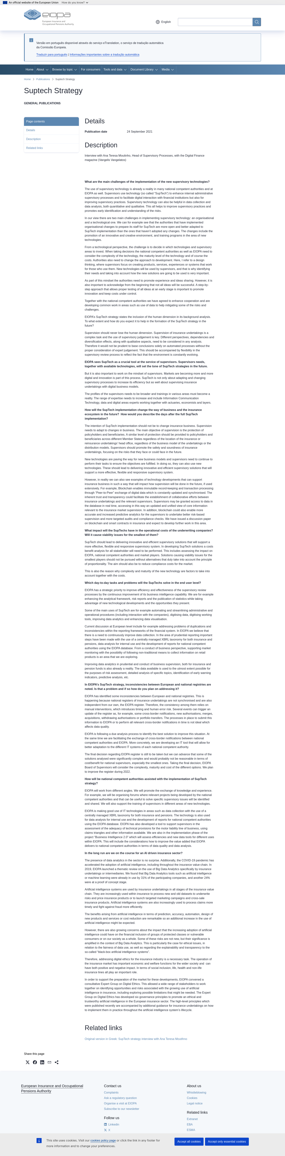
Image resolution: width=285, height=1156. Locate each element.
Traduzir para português (51, 54)
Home (29, 69)
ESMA (191, 1129)
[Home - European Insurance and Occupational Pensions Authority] (49, 17)
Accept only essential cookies (227, 1141)
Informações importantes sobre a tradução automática (104, 54)
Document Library (142, 69)
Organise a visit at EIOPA (120, 1103)
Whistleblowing (196, 1092)
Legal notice (194, 1103)
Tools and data (112, 69)
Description (33, 139)
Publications (43, 79)
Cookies (192, 1098)
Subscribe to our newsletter (121, 1108)
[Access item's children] (48, 69)
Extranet (192, 1119)
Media (166, 69)
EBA (190, 1124)
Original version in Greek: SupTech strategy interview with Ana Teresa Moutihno (136, 1038)
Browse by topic (62, 69)
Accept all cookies (189, 1141)
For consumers (90, 69)
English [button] (163, 22)
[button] (28, 1062)
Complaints (111, 1092)
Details (30, 130)
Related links (34, 147)
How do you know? (75, 2)
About (40, 69)
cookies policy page (103, 1140)
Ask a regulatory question (120, 1098)
